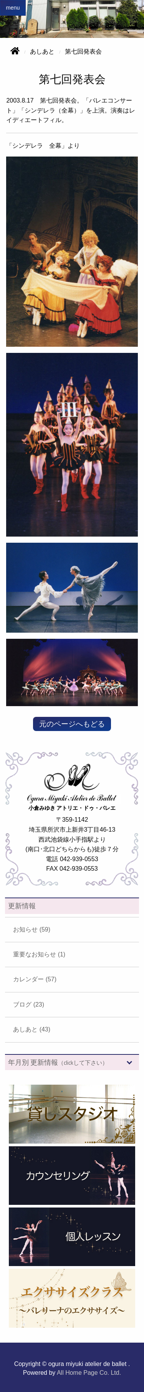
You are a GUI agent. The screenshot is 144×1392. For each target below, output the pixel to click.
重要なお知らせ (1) (39, 954)
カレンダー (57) (34, 979)
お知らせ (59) (31, 929)
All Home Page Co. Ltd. (89, 1372)
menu (13, 8)
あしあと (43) (31, 1029)
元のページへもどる (72, 724)
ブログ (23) (28, 1004)
